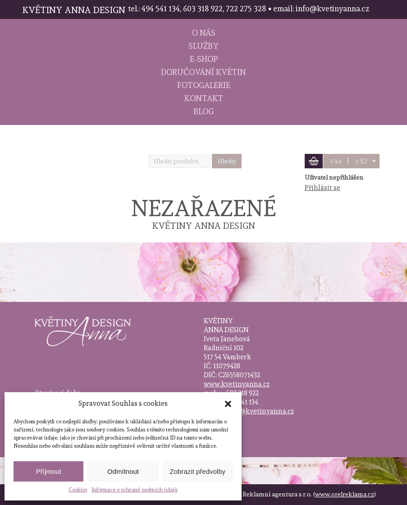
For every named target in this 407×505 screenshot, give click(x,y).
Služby (203, 46)
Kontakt (203, 98)
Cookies (78, 489)
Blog (203, 111)
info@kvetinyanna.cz (260, 411)
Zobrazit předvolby (197, 471)
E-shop (204, 59)
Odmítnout (123, 471)
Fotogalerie (203, 85)
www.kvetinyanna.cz (237, 384)
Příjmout (48, 471)
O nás (203, 32)
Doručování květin (203, 72)
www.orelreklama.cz (344, 494)
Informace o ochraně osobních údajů (134, 489)
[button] (228, 403)
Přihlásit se (322, 188)
